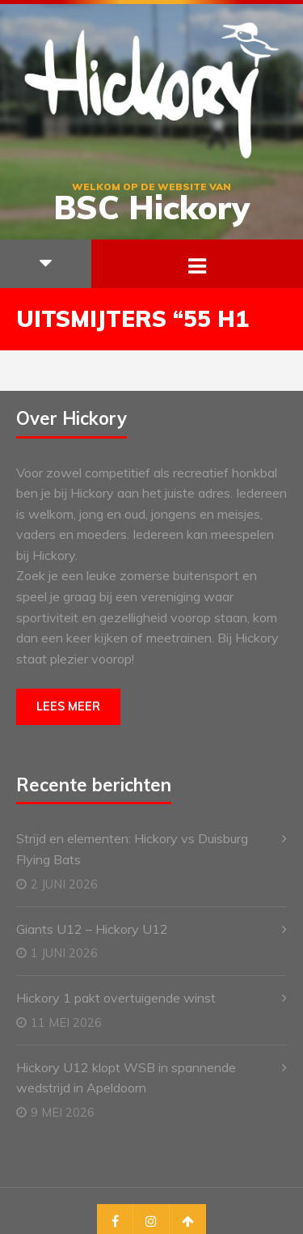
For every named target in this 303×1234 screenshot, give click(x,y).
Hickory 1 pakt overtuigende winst (116, 998)
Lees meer (68, 706)
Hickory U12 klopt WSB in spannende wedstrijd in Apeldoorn (126, 1077)
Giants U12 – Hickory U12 (92, 929)
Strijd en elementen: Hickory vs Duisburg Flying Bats (132, 848)
